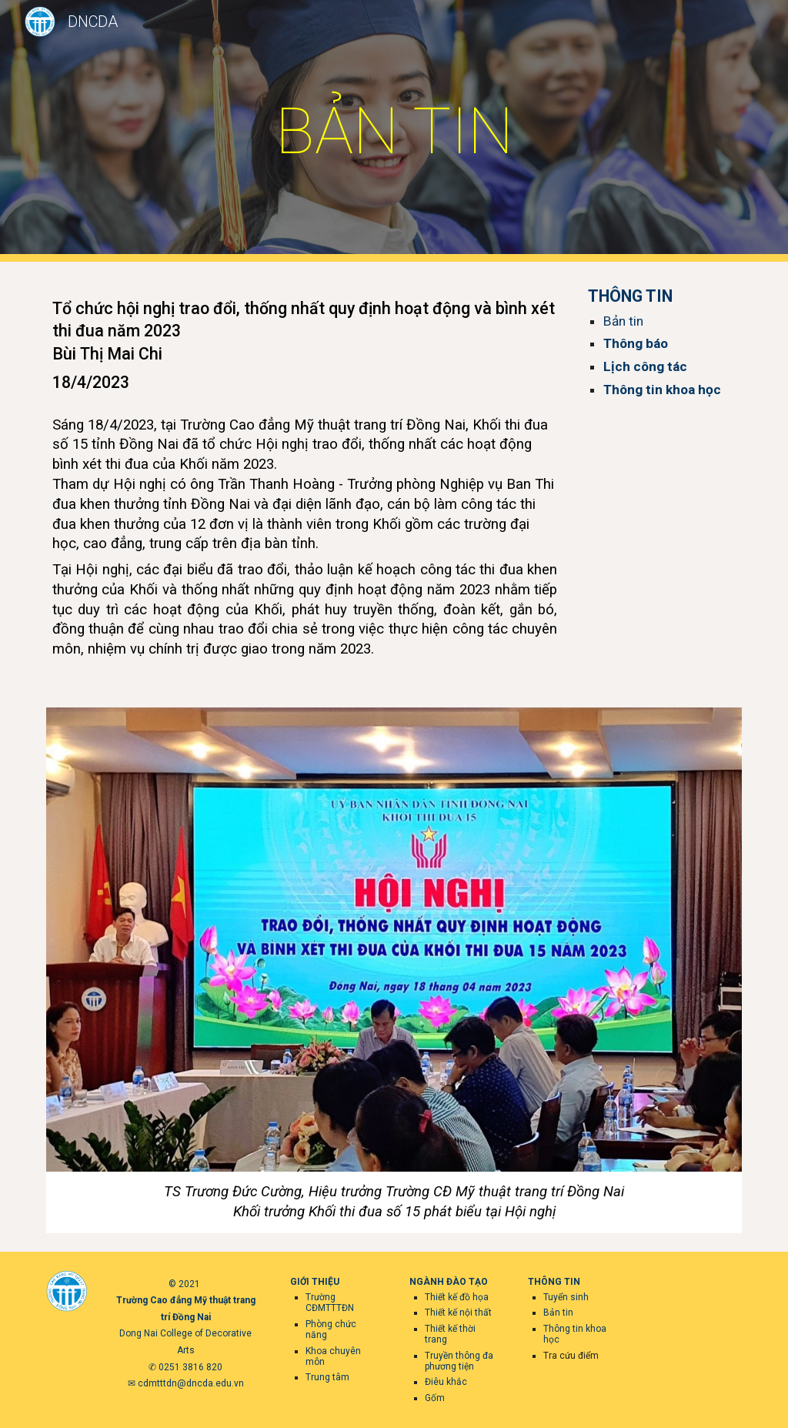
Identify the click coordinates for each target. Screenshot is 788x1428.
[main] (394, 131)
